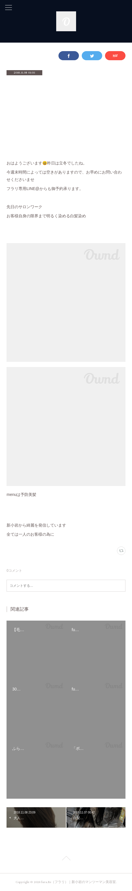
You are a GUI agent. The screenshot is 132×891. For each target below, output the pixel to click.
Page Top (66, 859)
